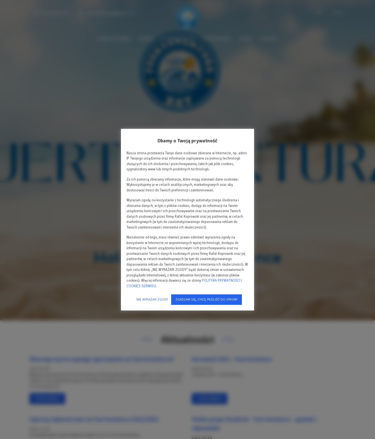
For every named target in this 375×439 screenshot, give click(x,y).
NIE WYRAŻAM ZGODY (152, 299)
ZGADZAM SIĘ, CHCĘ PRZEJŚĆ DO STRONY (206, 299)
